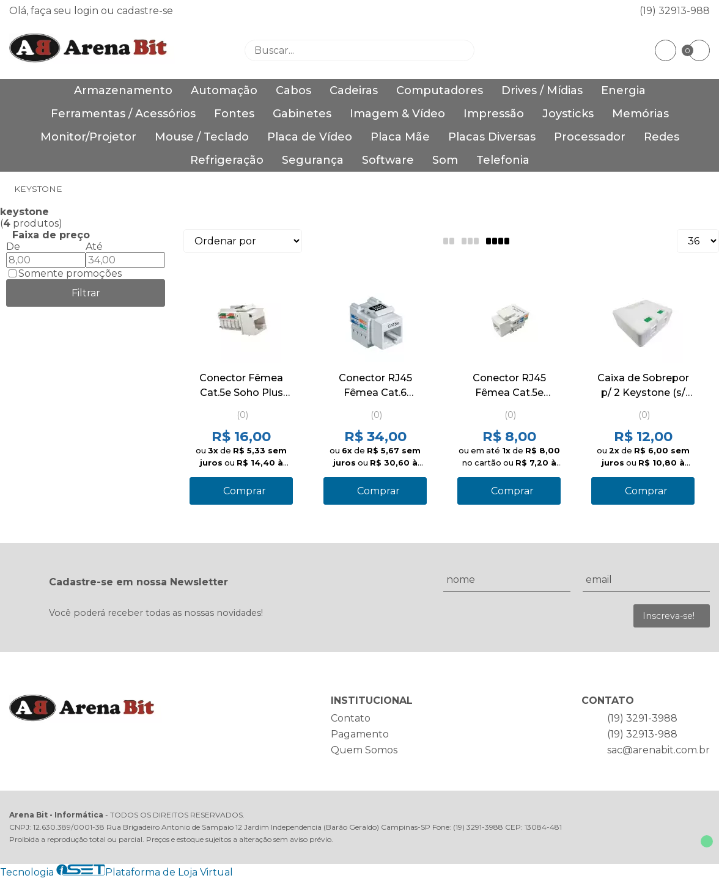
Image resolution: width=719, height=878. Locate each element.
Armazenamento (123, 90)
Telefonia (502, 160)
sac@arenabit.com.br (658, 750)
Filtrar (86, 293)
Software (388, 160)
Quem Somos (364, 750)
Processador (589, 137)
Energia (623, 90)
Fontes (234, 113)
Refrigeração (227, 160)
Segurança (313, 160)
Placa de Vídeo (309, 137)
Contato (351, 718)
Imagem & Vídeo (397, 113)
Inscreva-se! (669, 615)
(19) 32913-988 (675, 10)
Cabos (293, 90)
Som (445, 160)
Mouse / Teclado (202, 137)
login (87, 10)
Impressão (493, 113)
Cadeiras (354, 90)
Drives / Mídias (542, 90)
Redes (661, 137)
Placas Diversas (492, 137)
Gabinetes (302, 113)
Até (94, 246)
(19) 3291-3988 (642, 718)
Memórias (640, 113)
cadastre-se (145, 10)
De (13, 246)
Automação (224, 90)
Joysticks (568, 113)
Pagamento (360, 734)
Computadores (439, 90)
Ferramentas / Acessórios (123, 113)
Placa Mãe (400, 137)
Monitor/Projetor (88, 137)
